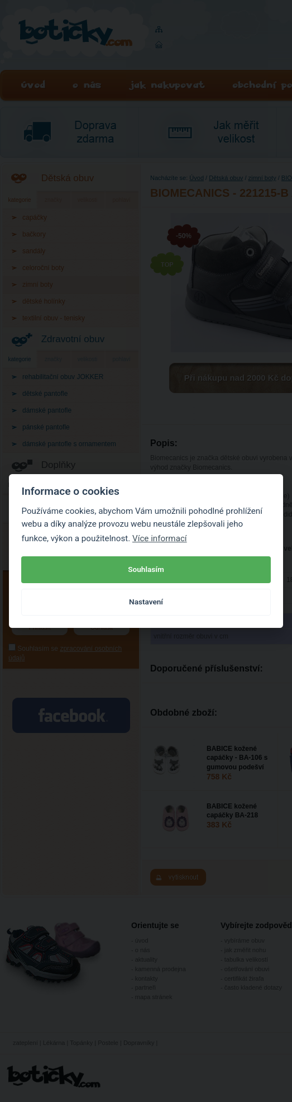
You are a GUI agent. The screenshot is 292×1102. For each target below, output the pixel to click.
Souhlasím (146, 569)
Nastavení (146, 601)
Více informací (159, 538)
